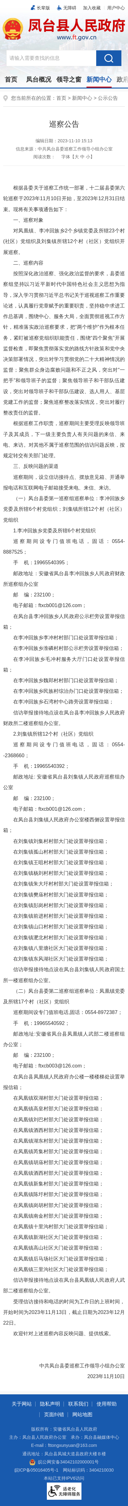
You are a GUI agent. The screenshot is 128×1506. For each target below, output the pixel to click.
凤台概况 (38, 79)
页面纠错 (54, 1414)
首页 (11, 79)
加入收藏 (92, 7)
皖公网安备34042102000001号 (64, 1461)
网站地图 (82, 1414)
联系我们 (78, 1404)
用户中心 (116, 7)
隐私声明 (50, 1404)
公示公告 (108, 98)
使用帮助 (107, 1404)
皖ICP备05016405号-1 (36, 1470)
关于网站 (22, 1404)
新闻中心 (99, 79)
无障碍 (69, 7)
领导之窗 (68, 79)
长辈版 (43, 7)
